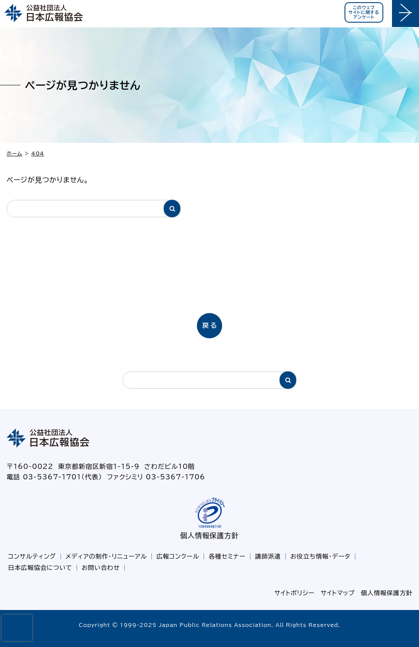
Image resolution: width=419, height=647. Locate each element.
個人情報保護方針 (209, 535)
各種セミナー (227, 556)
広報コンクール (177, 556)
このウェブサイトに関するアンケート (363, 12)
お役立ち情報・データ (321, 556)
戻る (210, 325)
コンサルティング (32, 556)
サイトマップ (338, 593)
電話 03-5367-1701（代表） (54, 477)
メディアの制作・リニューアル (106, 556)
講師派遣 (268, 556)
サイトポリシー (294, 593)
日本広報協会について (40, 568)
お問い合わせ (100, 568)
